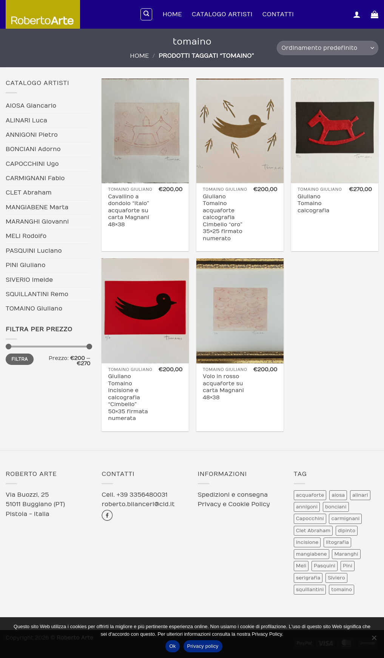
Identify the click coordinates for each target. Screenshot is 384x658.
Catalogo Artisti (222, 14)
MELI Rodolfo (26, 236)
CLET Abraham (29, 192)
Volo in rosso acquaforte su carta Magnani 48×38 (223, 387)
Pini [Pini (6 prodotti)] (347, 565)
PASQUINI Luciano (34, 250)
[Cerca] (146, 14)
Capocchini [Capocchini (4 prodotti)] (310, 518)
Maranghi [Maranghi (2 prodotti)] (346, 554)
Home (172, 14)
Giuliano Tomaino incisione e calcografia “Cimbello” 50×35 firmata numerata (128, 397)
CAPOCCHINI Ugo (32, 164)
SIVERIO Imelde (29, 279)
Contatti (278, 14)
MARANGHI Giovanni (37, 221)
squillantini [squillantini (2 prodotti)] (310, 589)
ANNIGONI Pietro (32, 134)
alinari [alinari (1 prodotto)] (360, 495)
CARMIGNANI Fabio (35, 178)
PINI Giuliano (25, 265)
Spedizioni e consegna (233, 494)
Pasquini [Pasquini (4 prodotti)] (324, 565)
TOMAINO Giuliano (34, 308)
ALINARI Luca (26, 120)
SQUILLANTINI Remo (37, 294)
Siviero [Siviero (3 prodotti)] (336, 578)
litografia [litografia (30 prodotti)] (337, 542)
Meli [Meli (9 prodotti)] (301, 565)
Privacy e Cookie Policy (234, 504)
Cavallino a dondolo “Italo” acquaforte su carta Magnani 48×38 (128, 210)
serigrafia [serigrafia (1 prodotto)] (308, 578)
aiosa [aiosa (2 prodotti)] (338, 495)
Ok (172, 646)
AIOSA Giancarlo (31, 105)
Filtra (19, 359)
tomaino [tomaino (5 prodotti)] (341, 589)
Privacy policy (203, 646)
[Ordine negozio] (327, 48)
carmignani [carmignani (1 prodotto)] (345, 518)
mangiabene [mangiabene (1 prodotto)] (311, 554)
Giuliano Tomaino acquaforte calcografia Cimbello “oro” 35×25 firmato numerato (222, 217)
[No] (373, 640)
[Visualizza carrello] (374, 14)
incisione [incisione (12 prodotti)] (307, 542)
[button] (357, 14)
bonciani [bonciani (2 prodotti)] (336, 507)
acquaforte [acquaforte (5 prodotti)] (310, 495)
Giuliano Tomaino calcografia (314, 203)
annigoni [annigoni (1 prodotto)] (307, 507)
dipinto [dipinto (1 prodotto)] (346, 530)
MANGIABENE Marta (37, 207)
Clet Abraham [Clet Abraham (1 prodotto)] (313, 530)
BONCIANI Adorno (33, 149)
